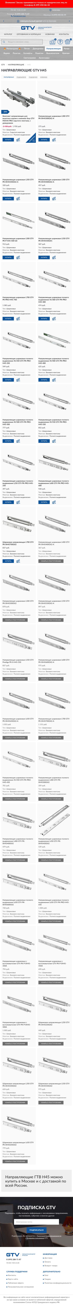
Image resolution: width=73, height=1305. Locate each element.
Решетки (39, 53)
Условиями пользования (35, 1238)
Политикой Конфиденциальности (49, 1236)
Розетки (16, 53)
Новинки (50, 34)
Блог (46, 1275)
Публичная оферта (16, 1283)
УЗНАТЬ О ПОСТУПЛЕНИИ (51, 561)
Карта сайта (13, 1279)
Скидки (47, 1279)
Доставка (48, 1258)
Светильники (30, 58)
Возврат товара (50, 1266)
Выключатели (52, 53)
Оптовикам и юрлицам (29, 34)
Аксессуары (44, 58)
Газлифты (27, 53)
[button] (18, 16)
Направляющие (53, 49)
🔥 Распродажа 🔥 (12, 49)
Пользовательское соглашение (21, 1287)
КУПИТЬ (8, 139)
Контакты (64, 34)
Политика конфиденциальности (57, 1283)
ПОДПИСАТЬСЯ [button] (37, 1230)
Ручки (66, 49)
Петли (27, 49)
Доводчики (38, 49)
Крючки (66, 53)
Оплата (47, 1262)
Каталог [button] (8, 34)
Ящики (6, 53)
